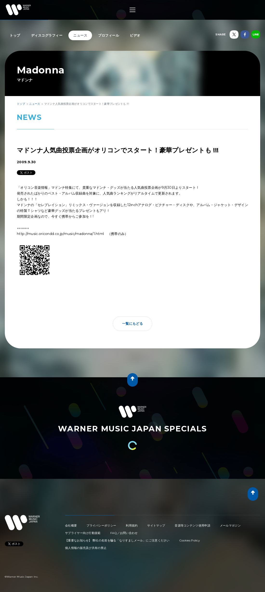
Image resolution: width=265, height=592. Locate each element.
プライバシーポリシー (101, 525)
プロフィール (108, 35)
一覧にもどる (132, 323)
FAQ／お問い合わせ (124, 533)
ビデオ (135, 35)
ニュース (80, 35)
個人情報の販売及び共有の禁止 (85, 548)
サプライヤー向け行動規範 (83, 533)
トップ (15, 35)
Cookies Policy (189, 540)
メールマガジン (230, 525)
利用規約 (132, 525)
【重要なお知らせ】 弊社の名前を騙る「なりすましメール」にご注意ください (117, 540)
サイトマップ (156, 525)
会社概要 (71, 525)
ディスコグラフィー (47, 35)
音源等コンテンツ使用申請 (192, 525)
